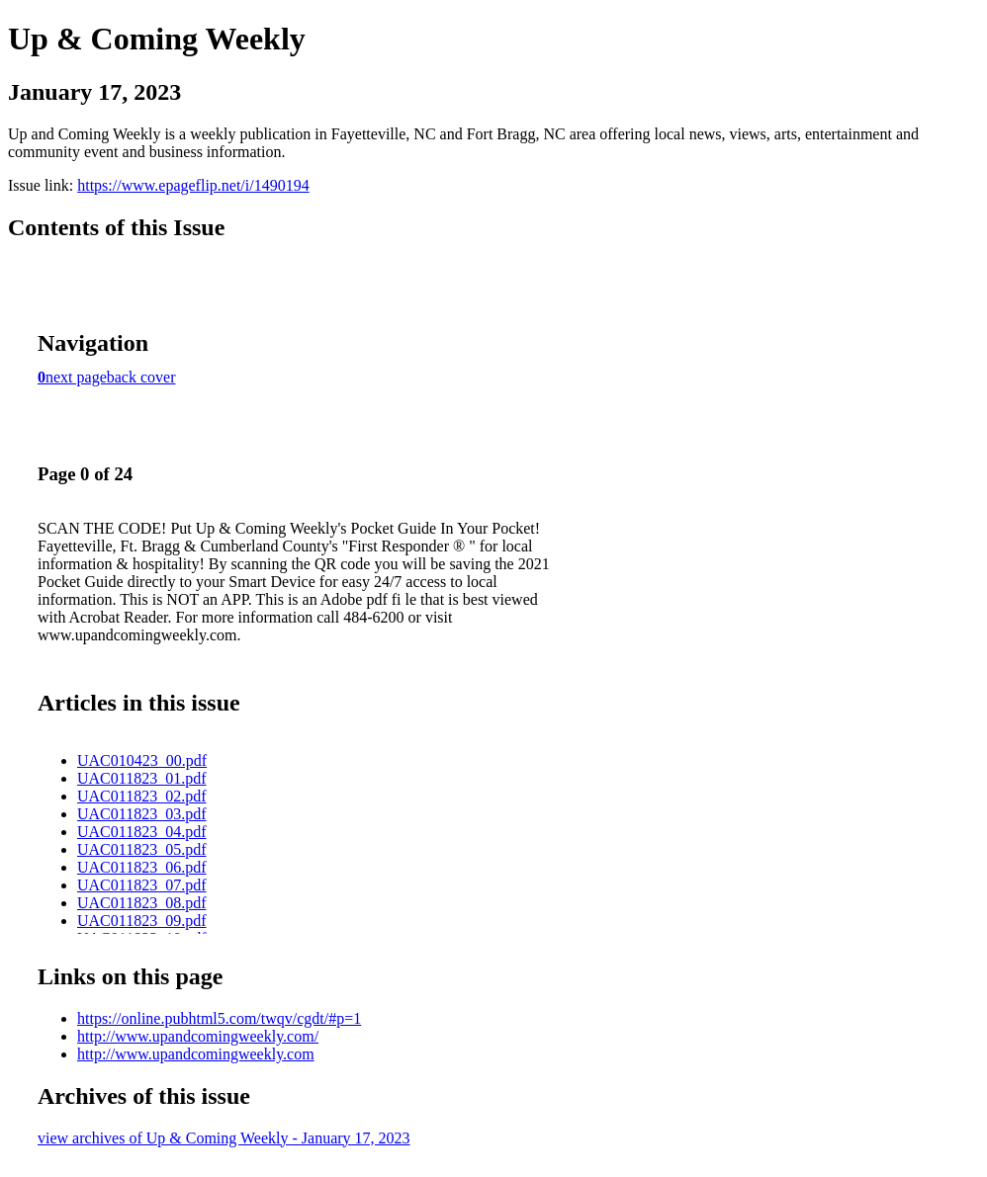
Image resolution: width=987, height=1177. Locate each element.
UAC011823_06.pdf (142, 867)
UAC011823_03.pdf (142, 813)
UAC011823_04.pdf (142, 831)
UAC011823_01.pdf (142, 778)
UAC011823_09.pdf (142, 920)
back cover (141, 377)
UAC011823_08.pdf (142, 902)
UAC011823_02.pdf (142, 796)
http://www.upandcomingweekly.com (195, 1054)
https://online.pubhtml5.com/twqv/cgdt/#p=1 (219, 1018)
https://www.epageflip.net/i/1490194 (193, 185)
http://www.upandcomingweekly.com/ (197, 1036)
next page (76, 377)
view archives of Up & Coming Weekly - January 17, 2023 (224, 1138)
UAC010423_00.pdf (142, 760)
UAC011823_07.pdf (142, 885)
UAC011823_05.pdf (142, 849)
